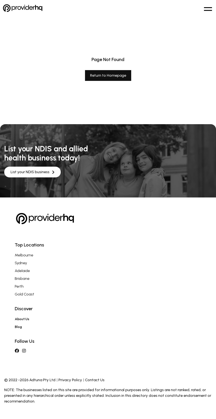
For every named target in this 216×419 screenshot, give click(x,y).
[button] (208, 8)
